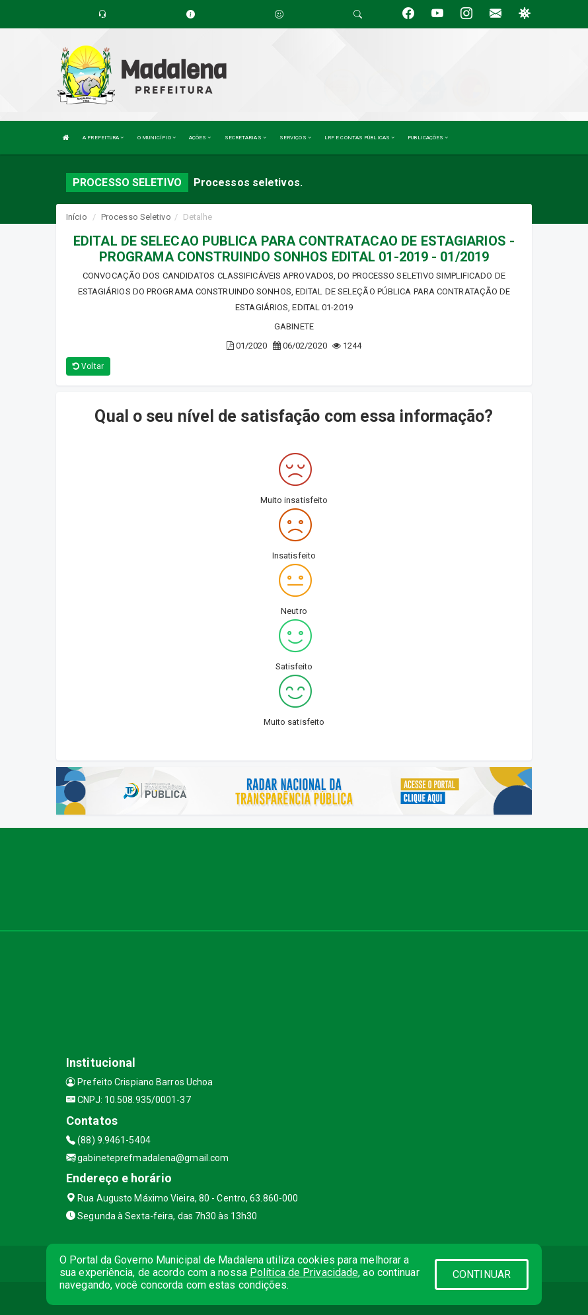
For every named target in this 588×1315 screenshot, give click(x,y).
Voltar (88, 366)
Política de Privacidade (304, 1272)
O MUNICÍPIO (156, 138)
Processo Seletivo (136, 217)
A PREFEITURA (103, 138)
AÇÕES (200, 138)
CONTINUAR (482, 1274)
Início (76, 217)
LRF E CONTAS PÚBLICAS (359, 138)
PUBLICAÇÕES (428, 138)
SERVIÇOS (295, 138)
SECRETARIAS (245, 138)
